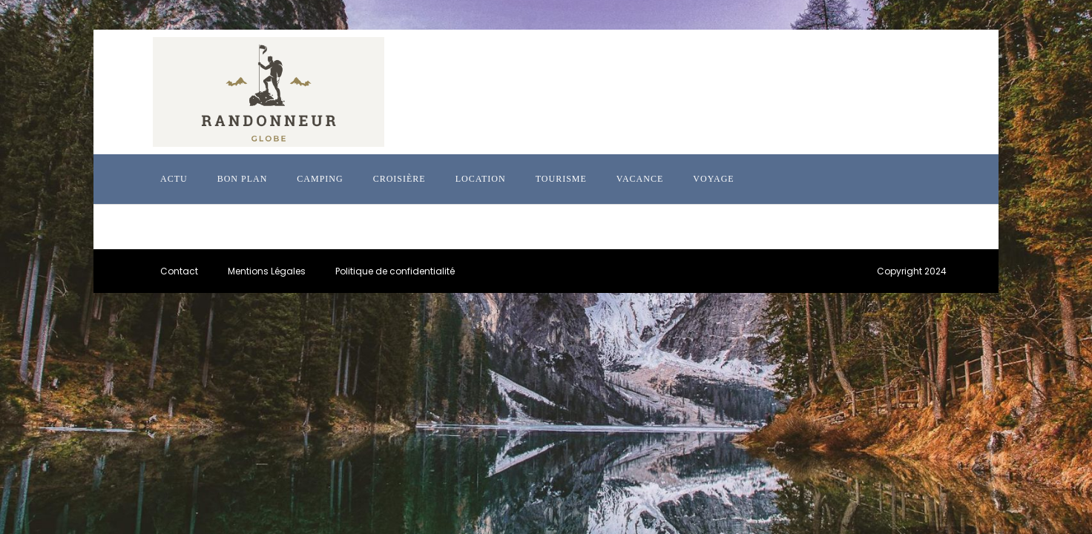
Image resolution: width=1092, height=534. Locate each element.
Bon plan (242, 179)
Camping (320, 179)
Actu (174, 179)
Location (480, 179)
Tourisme (561, 179)
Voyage (713, 179)
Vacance (639, 179)
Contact (179, 271)
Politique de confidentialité (395, 271)
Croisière (399, 179)
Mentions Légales (267, 271)
